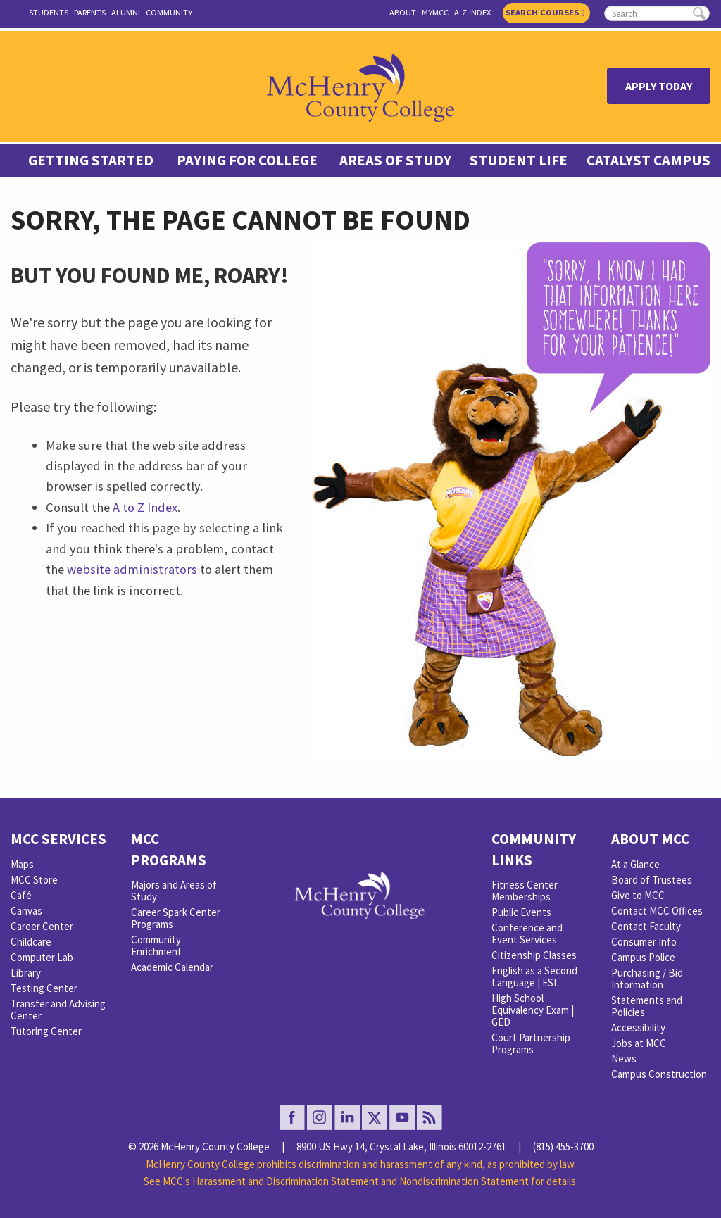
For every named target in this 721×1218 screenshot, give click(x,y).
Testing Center (44, 988)
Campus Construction (659, 1074)
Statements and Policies (646, 1006)
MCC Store (34, 879)
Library (26, 972)
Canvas (26, 910)
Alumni (125, 12)
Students (48, 12)
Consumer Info (644, 941)
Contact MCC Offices (657, 910)
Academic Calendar (172, 967)
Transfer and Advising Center (58, 1009)
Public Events (521, 912)
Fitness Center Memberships (524, 890)
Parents (90, 12)
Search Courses (545, 12)
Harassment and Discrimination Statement (285, 1181)
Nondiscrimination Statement (464, 1181)
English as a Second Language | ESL (534, 976)
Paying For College (247, 160)
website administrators (132, 569)
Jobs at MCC (638, 1043)
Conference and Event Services (527, 933)
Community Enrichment (156, 945)
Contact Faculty (646, 926)
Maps (22, 864)
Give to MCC (638, 895)
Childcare (31, 941)
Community (169, 12)
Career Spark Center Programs (175, 918)
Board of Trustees (651, 879)
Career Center (42, 926)
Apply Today (658, 86)
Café (21, 895)
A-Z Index (472, 12)
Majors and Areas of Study (174, 890)
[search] (657, 13)
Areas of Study (395, 160)
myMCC (435, 12)
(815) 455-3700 (563, 1146)
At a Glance (635, 864)
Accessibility (638, 1027)
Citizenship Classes (534, 955)
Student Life (519, 160)
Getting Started (90, 160)
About (402, 12)
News (624, 1058)
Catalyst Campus (648, 160)
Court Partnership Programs (530, 1043)
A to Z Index (145, 507)
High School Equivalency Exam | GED (532, 1010)
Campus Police (643, 957)
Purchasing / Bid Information (647, 978)
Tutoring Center (46, 1031)
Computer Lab (42, 957)
